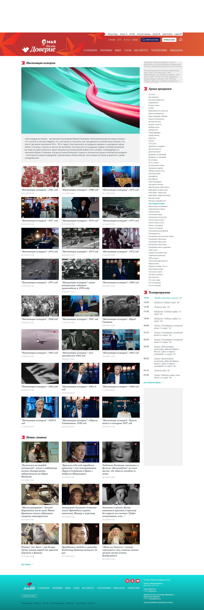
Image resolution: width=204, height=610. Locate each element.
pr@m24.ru (153, 591)
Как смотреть (141, 50)
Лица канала (176, 50)
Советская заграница (157, 255)
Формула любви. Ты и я (158, 266)
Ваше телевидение (156, 113)
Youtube (138, 581)
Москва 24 (123, 34)
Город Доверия (154, 133)
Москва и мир (154, 198)
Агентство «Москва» (144, 34)
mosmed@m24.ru (155, 598)
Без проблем (154, 97)
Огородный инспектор (157, 217)
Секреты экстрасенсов (158, 253)
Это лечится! (154, 277)
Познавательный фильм (158, 231)
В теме (151, 108)
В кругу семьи (154, 105)
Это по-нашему (155, 283)
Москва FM (156, 34)
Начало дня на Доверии (158, 206)
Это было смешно (156, 275)
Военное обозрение (156, 119)
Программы (106, 50)
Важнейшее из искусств (158, 111)
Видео (118, 50)
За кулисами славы (156, 165)
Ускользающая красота (158, 261)
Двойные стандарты (157, 146)
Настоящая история (156, 204)
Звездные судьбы (156, 168)
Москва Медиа (113, 34)
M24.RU (132, 34)
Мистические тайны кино (159, 187)
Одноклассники (132, 581)
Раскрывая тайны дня (157, 239)
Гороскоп (152, 138)
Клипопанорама (155, 182)
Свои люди (153, 250)
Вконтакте (127, 581)
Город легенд (154, 135)
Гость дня (152, 144)
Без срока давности (156, 100)
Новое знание (154, 212)
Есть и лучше (154, 163)
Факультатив (154, 264)
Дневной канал (155, 152)
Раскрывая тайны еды (157, 244)
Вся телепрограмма (152, 383)
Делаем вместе (155, 149)
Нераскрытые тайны (157, 209)
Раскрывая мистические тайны (161, 236)
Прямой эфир (169, 39)
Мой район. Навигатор (157, 193)
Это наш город (154, 280)
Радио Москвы (167, 34)
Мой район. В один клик (158, 190)
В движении (153, 103)
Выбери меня (154, 127)
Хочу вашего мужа (156, 269)
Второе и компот (155, 124)
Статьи (127, 50)
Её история (153, 160)
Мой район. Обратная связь (159, 195)
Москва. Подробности (157, 201)
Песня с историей (156, 225)
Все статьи (25, 565)
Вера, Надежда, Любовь (158, 116)
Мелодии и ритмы (156, 184)
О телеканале (90, 50)
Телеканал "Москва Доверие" (38, 48)
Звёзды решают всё (157, 171)
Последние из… (155, 234)
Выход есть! (153, 130)
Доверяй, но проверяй (157, 154)
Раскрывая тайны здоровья (160, 247)
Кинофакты (153, 176)
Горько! (151, 141)
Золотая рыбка (154, 174)
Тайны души (153, 258)
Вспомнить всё (155, 122)
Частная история (155, 272)
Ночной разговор (155, 214)
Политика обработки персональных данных (158, 602)
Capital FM (178, 34)
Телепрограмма (159, 50)
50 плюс (152, 94)
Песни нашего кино (156, 220)
